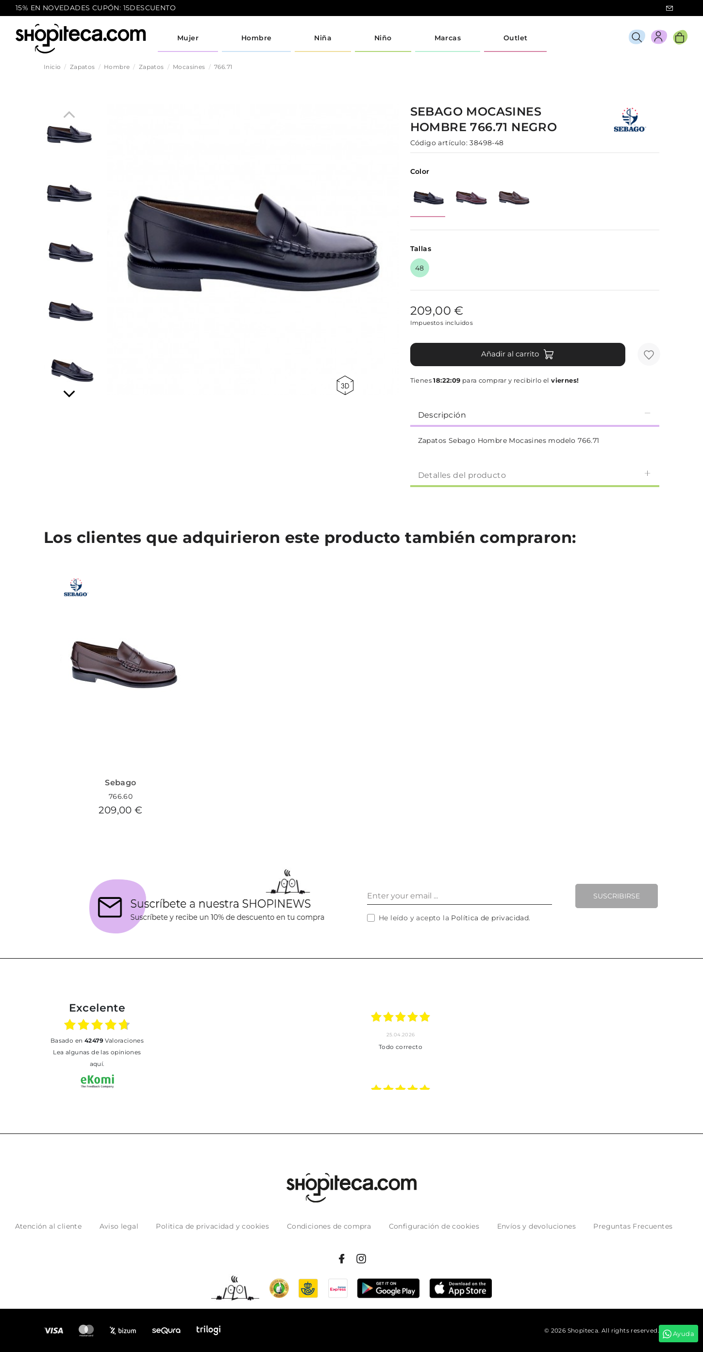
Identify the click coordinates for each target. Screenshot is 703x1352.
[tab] (534, 414)
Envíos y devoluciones (536, 1226)
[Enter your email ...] (459, 896)
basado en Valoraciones (97, 1040)
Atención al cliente (48, 1226)
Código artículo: (439, 142)
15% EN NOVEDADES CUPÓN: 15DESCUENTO (96, 7)
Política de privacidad (490, 917)
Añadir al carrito (517, 354)
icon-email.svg (669, 8)
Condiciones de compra (329, 1226)
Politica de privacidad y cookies (212, 1226)
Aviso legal (119, 1226)
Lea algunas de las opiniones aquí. (97, 1057)
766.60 (121, 796)
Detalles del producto (535, 475)
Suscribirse (616, 896)
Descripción (535, 414)
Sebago (120, 782)
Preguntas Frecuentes (632, 1226)
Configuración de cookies (434, 1226)
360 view (344, 385)
